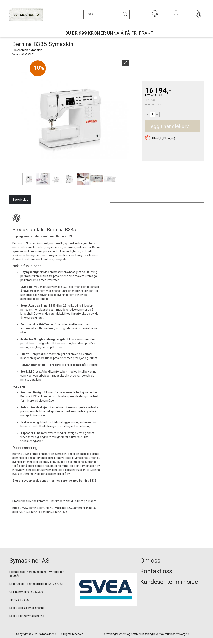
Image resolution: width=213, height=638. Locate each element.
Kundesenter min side (169, 581)
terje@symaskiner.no (31, 607)
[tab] (20, 199)
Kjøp (193, 126)
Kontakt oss (156, 571)
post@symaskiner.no (31, 615)
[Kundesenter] (154, 13)
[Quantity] (152, 114)
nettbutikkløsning (142, 634)
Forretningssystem (115, 634)
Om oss (150, 560)
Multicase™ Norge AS (178, 634)
